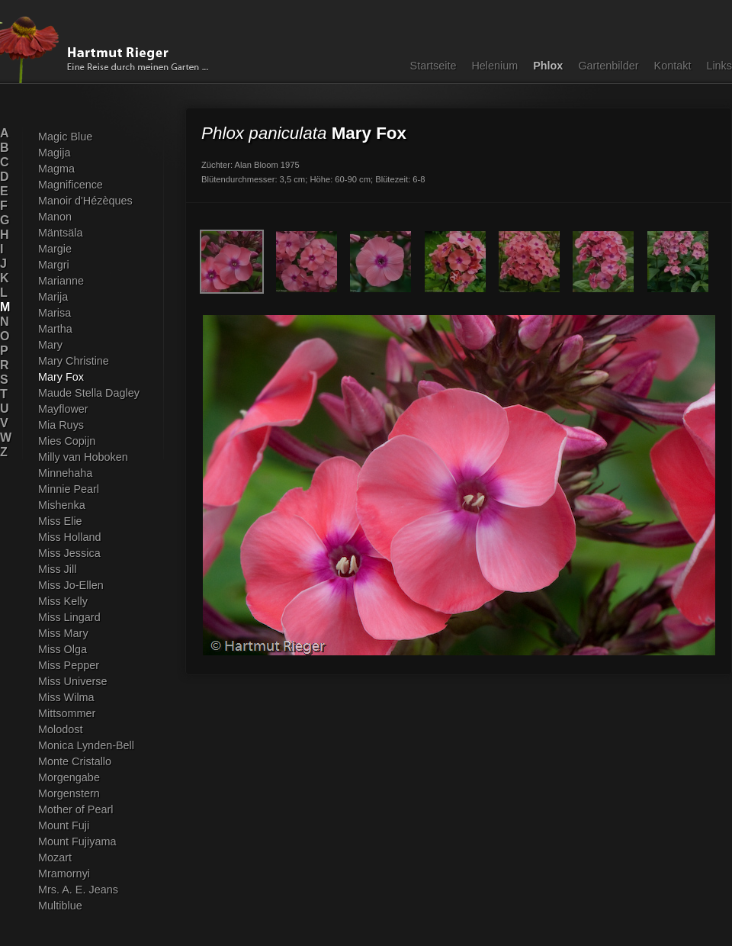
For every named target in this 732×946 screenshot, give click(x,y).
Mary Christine (73, 361)
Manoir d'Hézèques (85, 201)
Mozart (55, 857)
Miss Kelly (63, 601)
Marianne (61, 281)
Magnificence (70, 185)
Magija (54, 152)
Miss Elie (60, 521)
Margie (55, 249)
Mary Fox (61, 377)
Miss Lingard (69, 617)
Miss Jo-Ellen (71, 585)
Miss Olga (62, 649)
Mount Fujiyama (77, 841)
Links (719, 66)
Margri (53, 265)
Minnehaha (65, 473)
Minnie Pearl (68, 489)
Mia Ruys (61, 425)
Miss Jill (57, 569)
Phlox (548, 66)
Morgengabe (69, 777)
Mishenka (61, 505)
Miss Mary (63, 633)
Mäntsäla (60, 233)
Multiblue (60, 905)
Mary (50, 345)
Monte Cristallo (74, 761)
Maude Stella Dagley (89, 393)
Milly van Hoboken (83, 457)
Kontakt (673, 66)
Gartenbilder (608, 66)
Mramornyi (64, 873)
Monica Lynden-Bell (86, 745)
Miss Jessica (69, 553)
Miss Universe (72, 681)
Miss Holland (69, 537)
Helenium (494, 66)
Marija (53, 297)
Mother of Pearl (76, 809)
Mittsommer (66, 713)
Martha (55, 329)
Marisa (54, 313)
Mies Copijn (66, 441)
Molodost (60, 729)
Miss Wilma (66, 697)
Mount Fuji (63, 825)
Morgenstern (69, 793)
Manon (55, 217)
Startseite (433, 66)
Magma (56, 168)
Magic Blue (65, 136)
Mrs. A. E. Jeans (78, 889)
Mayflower (63, 409)
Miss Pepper (68, 665)
